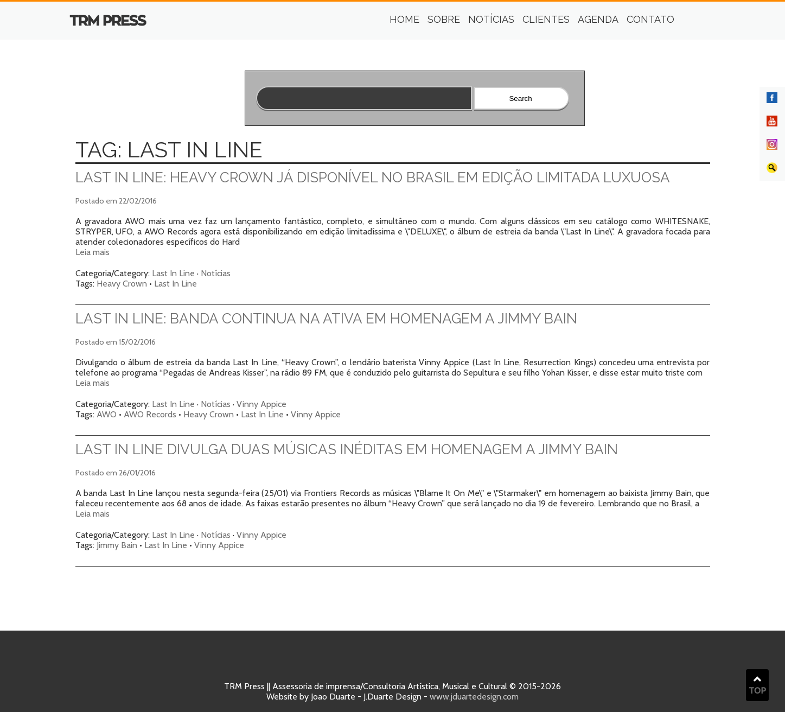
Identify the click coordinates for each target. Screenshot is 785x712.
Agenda (598, 19)
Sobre (443, 19)
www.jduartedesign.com (474, 696)
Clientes (546, 19)
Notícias (491, 19)
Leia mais (92, 252)
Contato (650, 19)
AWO (107, 414)
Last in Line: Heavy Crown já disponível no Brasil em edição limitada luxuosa (372, 177)
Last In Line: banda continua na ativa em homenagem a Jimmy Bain (326, 318)
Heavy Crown (122, 283)
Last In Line (173, 273)
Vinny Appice (261, 404)
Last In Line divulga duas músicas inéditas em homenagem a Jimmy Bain (346, 449)
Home (404, 19)
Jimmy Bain (117, 545)
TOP (757, 685)
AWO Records (150, 414)
